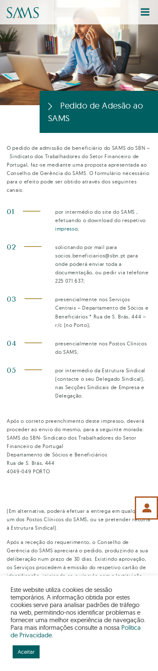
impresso (66, 228)
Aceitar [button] (26, 651)
